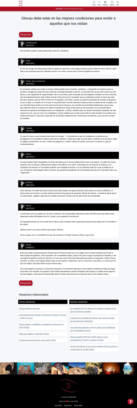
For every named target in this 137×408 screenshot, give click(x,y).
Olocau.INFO (78, 405)
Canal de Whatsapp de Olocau (69, 9)
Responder (25, 34)
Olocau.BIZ (58, 405)
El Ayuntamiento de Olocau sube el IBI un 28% (37, 340)
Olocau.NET (68, 405)
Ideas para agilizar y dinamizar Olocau (34, 334)
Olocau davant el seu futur (29, 309)
